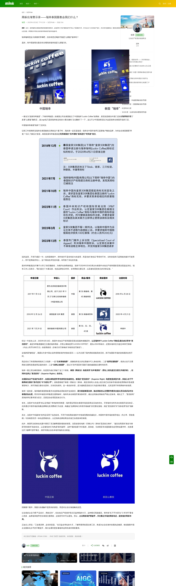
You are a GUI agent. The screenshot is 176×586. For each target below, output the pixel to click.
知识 (28, 3)
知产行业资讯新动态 (31, 575)
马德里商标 (126, 100)
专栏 (35, 3)
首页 (21, 3)
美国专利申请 (126, 96)
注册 (169, 3)
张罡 (23, 22)
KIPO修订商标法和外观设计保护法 (136, 78)
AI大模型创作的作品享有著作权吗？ (68, 576)
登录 (164, 3)
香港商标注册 (126, 116)
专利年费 (125, 112)
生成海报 (95, 529)
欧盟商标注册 (126, 108)
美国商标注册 (126, 104)
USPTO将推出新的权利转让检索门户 (137, 82)
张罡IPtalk (51, 22)
